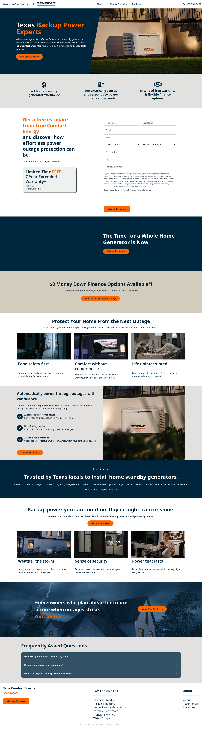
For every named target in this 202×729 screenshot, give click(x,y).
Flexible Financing (118, 4)
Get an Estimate (29, 56)
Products (138, 4)
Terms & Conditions (34, 189)
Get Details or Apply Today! (100, 298)
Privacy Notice (128, 190)
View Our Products (152, 609)
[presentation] (124, 198)
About (101, 4)
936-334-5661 (193, 4)
